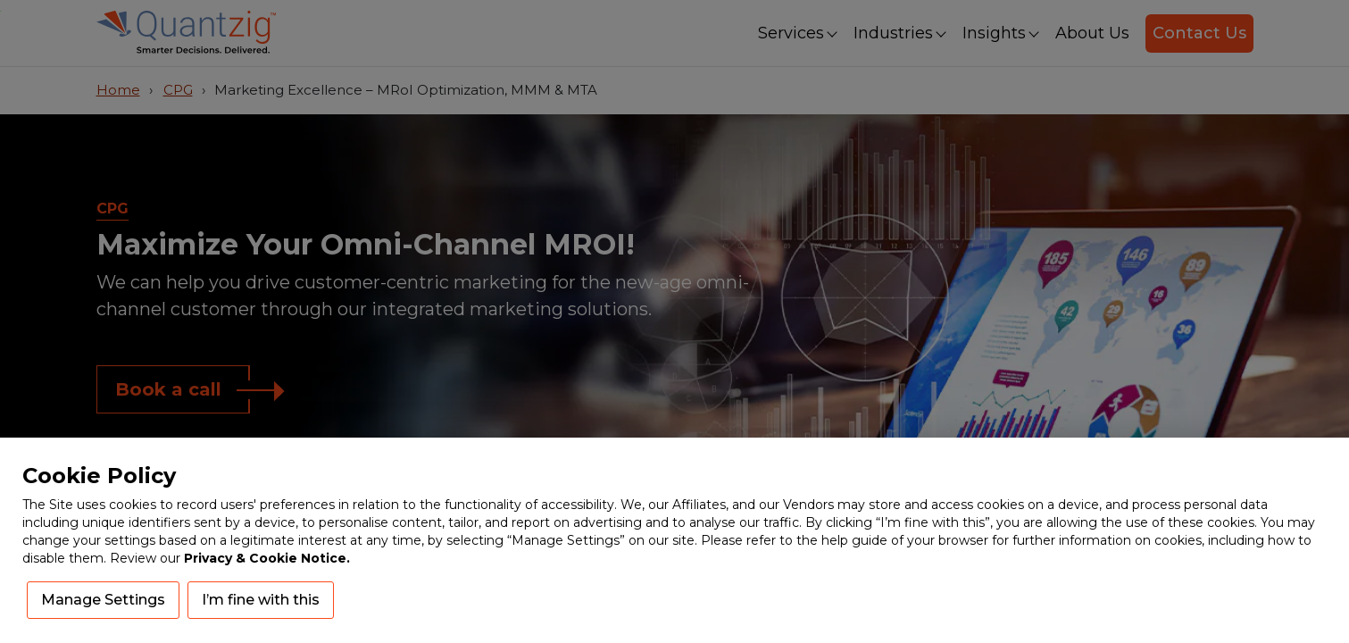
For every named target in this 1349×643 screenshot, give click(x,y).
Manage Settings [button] (103, 599)
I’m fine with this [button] (261, 599)
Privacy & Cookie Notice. (267, 558)
